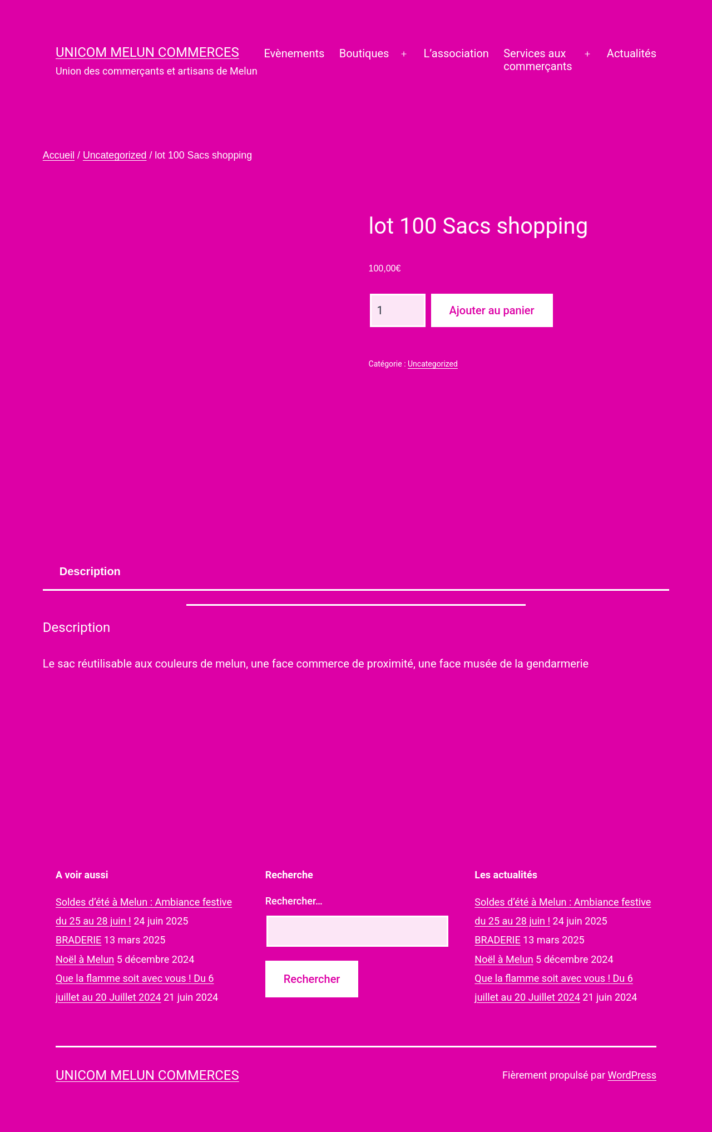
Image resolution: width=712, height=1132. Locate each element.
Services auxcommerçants (537, 60)
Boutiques (364, 53)
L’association (456, 53)
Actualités (631, 53)
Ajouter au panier (492, 310)
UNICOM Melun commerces (147, 52)
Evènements (294, 53)
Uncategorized (115, 155)
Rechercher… (294, 901)
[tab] (90, 571)
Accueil (59, 155)
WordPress (632, 1075)
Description (90, 571)
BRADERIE (78, 940)
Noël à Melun (85, 959)
